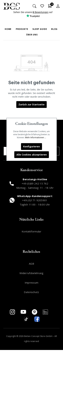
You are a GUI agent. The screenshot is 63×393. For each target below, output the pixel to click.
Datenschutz (31, 292)
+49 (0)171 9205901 (34, 200)
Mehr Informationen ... (35, 137)
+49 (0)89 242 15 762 (35, 183)
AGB (31, 263)
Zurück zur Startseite (31, 104)
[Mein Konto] (58, 6)
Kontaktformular (31, 231)
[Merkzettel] (42, 6)
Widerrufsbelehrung (31, 273)
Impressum (31, 282)
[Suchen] (34, 6)
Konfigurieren (31, 146)
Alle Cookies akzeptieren (31, 154)
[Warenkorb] (50, 6)
